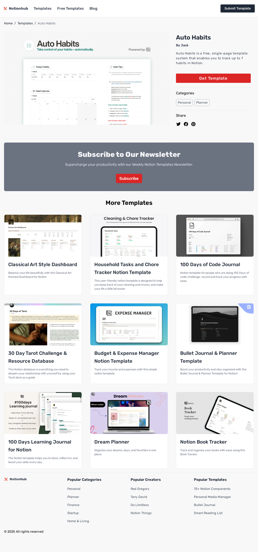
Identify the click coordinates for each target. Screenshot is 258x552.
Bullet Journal (204, 505)
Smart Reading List (208, 513)
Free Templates (70, 8)
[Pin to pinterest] (193, 124)
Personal (184, 102)
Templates (43, 8)
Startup (73, 513)
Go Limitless (140, 505)
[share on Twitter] (178, 124)
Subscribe (129, 178)
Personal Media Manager (212, 497)
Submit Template (238, 8)
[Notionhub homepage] (15, 8)
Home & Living (78, 521)
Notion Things (141, 513)
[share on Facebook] (185, 124)
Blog (93, 8)
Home (8, 23)
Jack (184, 45)
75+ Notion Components (212, 489)
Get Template (213, 78)
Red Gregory (140, 489)
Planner (202, 102)
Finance (73, 505)
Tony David (139, 497)
